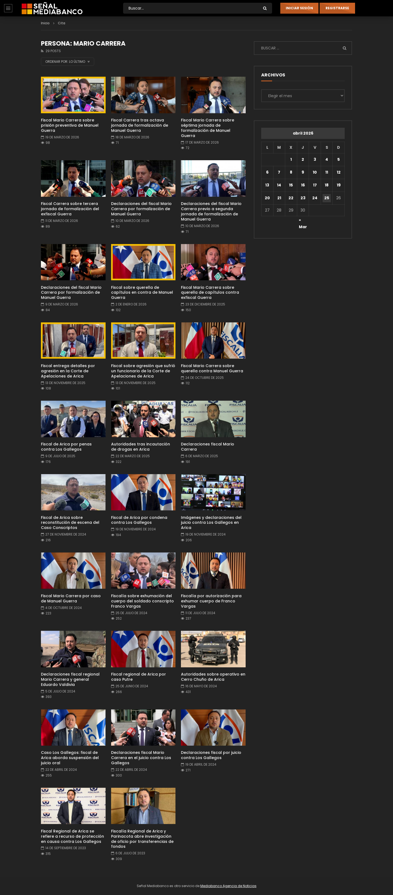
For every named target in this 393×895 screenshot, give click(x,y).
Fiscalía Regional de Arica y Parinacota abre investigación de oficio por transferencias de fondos (142, 838)
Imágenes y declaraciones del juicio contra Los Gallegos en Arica (211, 523)
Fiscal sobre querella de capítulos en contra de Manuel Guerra (142, 293)
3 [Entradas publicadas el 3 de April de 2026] (315, 159)
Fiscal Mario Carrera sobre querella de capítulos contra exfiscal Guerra (210, 293)
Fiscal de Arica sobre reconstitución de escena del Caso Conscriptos (70, 523)
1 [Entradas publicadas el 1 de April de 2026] (291, 159)
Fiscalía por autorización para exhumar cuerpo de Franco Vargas (211, 601)
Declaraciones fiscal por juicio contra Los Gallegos (211, 755)
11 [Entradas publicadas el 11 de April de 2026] (326, 172)
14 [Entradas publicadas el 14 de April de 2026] (279, 185)
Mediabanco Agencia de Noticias (228, 886)
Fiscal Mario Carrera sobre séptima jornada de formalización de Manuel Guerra (207, 127)
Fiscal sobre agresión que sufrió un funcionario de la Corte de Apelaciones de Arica (143, 371)
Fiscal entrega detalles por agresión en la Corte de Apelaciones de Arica (68, 371)
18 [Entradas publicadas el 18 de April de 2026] (327, 185)
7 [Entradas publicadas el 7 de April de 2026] (279, 172)
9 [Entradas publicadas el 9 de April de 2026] (303, 172)
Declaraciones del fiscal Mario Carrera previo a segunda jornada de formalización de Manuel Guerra (211, 211)
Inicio (45, 23)
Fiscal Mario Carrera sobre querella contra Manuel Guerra (212, 368)
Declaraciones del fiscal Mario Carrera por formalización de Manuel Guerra (141, 209)
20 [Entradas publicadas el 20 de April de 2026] (267, 198)
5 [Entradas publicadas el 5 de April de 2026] (338, 159)
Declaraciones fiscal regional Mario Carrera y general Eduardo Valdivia (70, 679)
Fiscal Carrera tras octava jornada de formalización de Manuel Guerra (139, 125)
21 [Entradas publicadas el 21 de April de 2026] (279, 198)
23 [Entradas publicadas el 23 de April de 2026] (302, 198)
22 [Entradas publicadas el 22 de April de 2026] (290, 198)
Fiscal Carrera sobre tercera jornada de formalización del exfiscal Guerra (70, 209)
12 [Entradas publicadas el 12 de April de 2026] (339, 172)
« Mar (303, 220)
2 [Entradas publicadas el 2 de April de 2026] (303, 159)
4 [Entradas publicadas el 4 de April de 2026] (326, 159)
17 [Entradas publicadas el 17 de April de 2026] (315, 185)
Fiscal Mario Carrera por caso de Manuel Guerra (71, 598)
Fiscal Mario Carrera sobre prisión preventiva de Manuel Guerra (70, 125)
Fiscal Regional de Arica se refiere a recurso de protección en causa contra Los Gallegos (72, 836)
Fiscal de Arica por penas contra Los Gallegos (66, 446)
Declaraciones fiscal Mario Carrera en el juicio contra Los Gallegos (141, 758)
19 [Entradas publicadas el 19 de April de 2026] (339, 185)
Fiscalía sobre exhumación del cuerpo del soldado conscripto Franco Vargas (142, 601)
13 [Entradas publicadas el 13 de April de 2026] (267, 185)
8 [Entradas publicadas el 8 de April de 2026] (291, 172)
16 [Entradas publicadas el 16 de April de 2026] (303, 185)
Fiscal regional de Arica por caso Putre (138, 676)
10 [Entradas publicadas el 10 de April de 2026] (315, 172)
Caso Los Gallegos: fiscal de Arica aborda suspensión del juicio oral (70, 758)
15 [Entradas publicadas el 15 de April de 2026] (291, 185)
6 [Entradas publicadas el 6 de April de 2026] (267, 172)
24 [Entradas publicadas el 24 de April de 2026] (314, 198)
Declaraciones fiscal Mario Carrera (207, 446)
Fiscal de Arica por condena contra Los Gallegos (139, 520)
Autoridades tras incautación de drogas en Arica (140, 446)
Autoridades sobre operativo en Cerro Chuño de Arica (213, 676)
